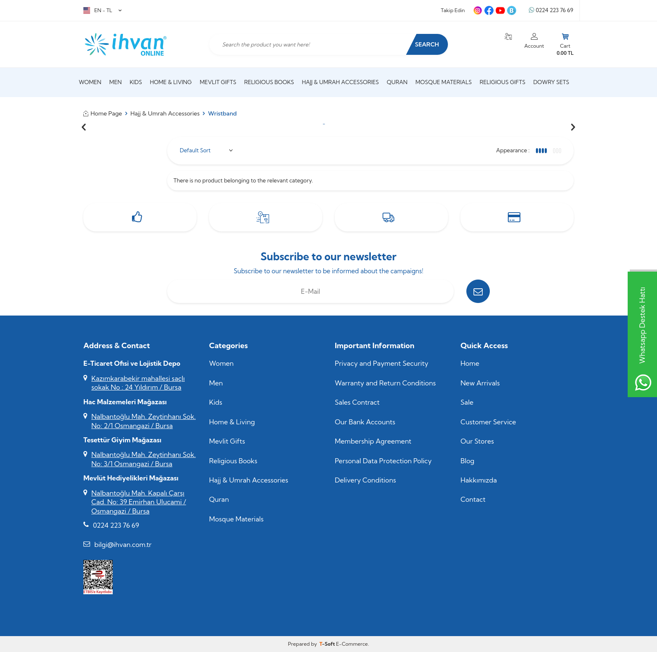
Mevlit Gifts (218, 82)
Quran (397, 82)
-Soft (327, 644)
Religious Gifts (502, 82)
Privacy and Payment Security (381, 363)
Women (90, 82)
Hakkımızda (478, 480)
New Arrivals (480, 383)
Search (427, 44)
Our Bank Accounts (365, 422)
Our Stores (477, 441)
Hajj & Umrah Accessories (340, 82)
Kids (135, 82)
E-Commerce (352, 644)
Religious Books (269, 82)
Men (115, 82)
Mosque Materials (444, 82)
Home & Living (171, 82)
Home (469, 363)
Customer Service (488, 422)
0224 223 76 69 (551, 10)
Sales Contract (357, 402)
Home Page (102, 113)
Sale (466, 402)
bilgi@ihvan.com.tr (123, 544)
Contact (473, 499)
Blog (467, 461)
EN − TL (102, 10)
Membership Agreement (373, 441)
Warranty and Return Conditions (385, 383)
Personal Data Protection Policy (383, 461)
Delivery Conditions (365, 480)
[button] (84, 127)
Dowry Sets (551, 82)
